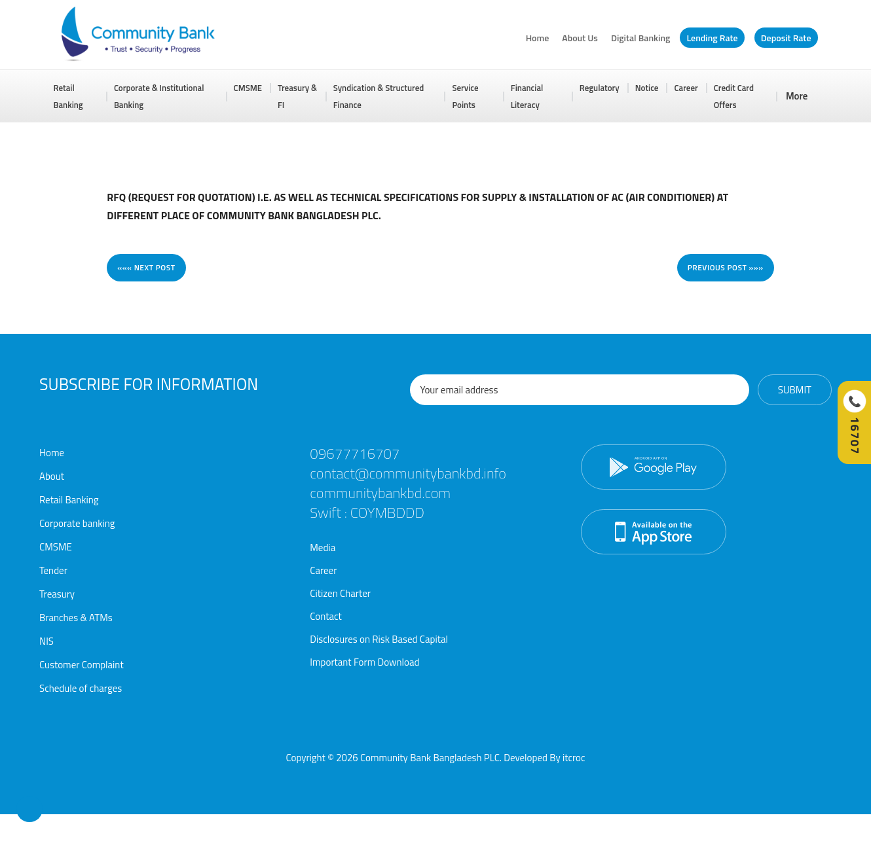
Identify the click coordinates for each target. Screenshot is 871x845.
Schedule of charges (80, 688)
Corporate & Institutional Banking (159, 96)
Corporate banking (77, 523)
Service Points (465, 96)
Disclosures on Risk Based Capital (379, 639)
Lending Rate (711, 38)
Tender (53, 570)
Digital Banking (640, 38)
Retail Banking (68, 96)
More (797, 95)
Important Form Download (364, 662)
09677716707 (354, 453)
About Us (580, 38)
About (51, 476)
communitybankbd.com (379, 493)
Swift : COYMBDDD (366, 512)
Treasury (57, 594)
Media (322, 547)
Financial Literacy (527, 96)
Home (537, 38)
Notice (647, 87)
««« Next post (146, 267)
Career (685, 87)
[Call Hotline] (854, 422)
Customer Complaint (81, 664)
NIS (46, 641)
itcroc (574, 757)
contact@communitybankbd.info (407, 473)
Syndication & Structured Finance (378, 96)
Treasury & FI (297, 96)
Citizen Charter (340, 593)
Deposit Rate (786, 38)
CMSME (248, 87)
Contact (326, 616)
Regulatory (600, 87)
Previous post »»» (726, 267)
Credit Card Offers (734, 96)
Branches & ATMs (76, 617)
